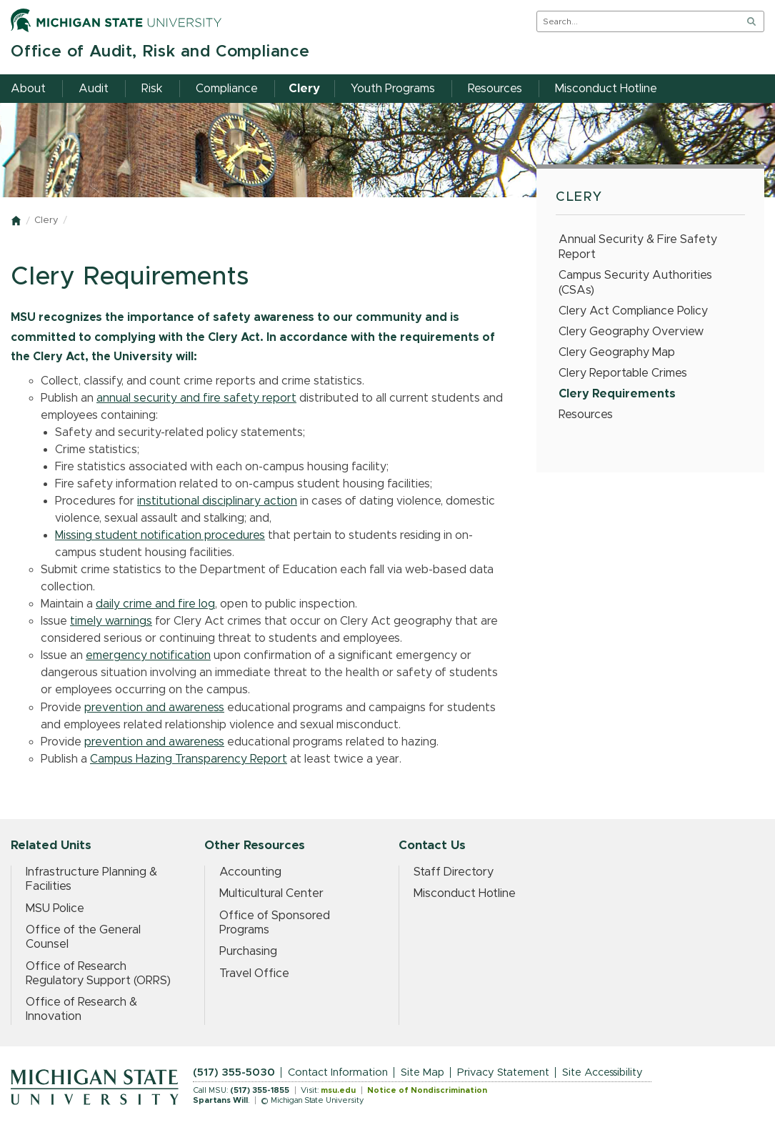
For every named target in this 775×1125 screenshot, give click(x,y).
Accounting (250, 872)
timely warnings (111, 621)
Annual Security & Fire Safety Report (638, 247)
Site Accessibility (602, 1072)
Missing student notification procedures (160, 535)
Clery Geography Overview (631, 331)
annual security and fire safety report (196, 398)
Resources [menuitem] (495, 88)
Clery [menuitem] (304, 88)
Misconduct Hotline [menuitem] (606, 88)
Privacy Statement (503, 1072)
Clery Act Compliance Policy (633, 311)
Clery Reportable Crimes (623, 373)
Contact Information (338, 1072)
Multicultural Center (271, 893)
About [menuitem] (28, 88)
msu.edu (338, 1090)
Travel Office (254, 973)
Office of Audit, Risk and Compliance (160, 52)
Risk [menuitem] (152, 88)
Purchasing (248, 951)
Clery (46, 220)
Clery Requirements (617, 394)
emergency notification (148, 655)
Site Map (422, 1072)
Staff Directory (454, 872)
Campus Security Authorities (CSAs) (635, 282)
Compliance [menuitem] (227, 88)
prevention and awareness (154, 707)
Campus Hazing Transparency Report (188, 759)
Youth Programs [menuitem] (393, 88)
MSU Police (55, 908)
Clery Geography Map (617, 352)
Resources (586, 414)
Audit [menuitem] (94, 88)
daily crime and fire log (155, 604)
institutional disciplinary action (217, 501)
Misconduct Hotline (465, 893)
